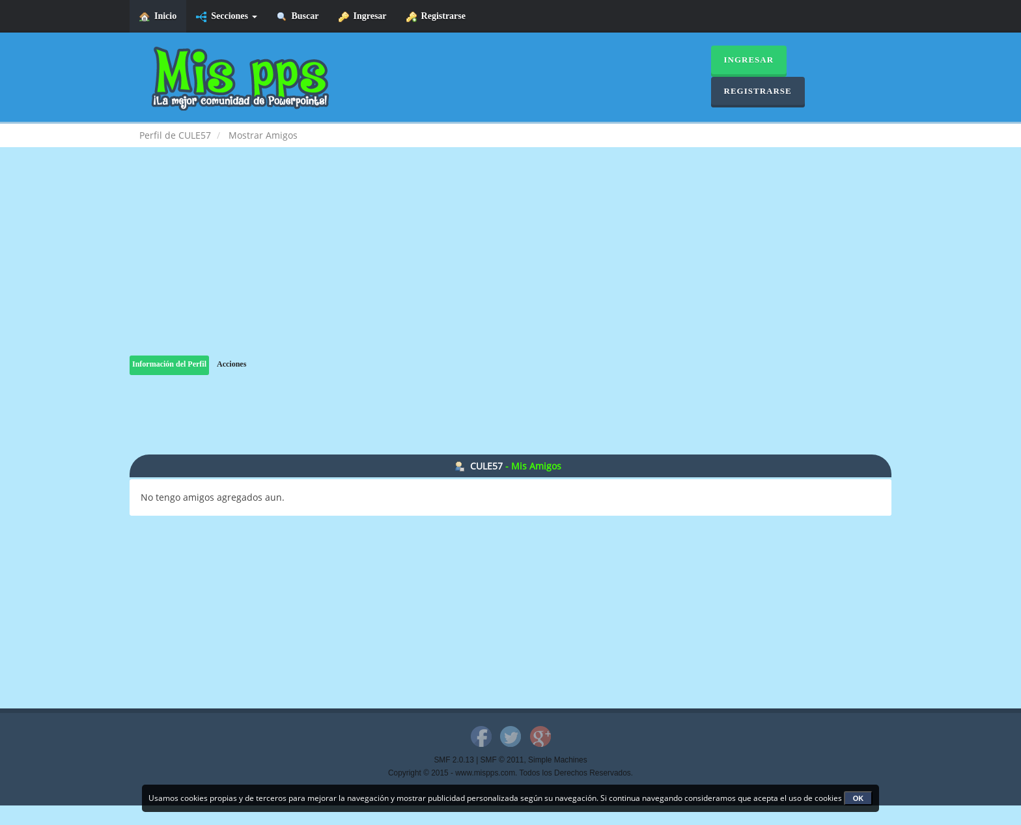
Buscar (298, 16)
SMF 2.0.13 (453, 759)
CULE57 (486, 466)
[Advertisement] (510, 264)
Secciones (226, 16)
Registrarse (436, 16)
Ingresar (363, 16)
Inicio (157, 16)
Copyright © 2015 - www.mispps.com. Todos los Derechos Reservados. (510, 772)
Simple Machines (557, 759)
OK (858, 798)
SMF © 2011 (502, 759)
